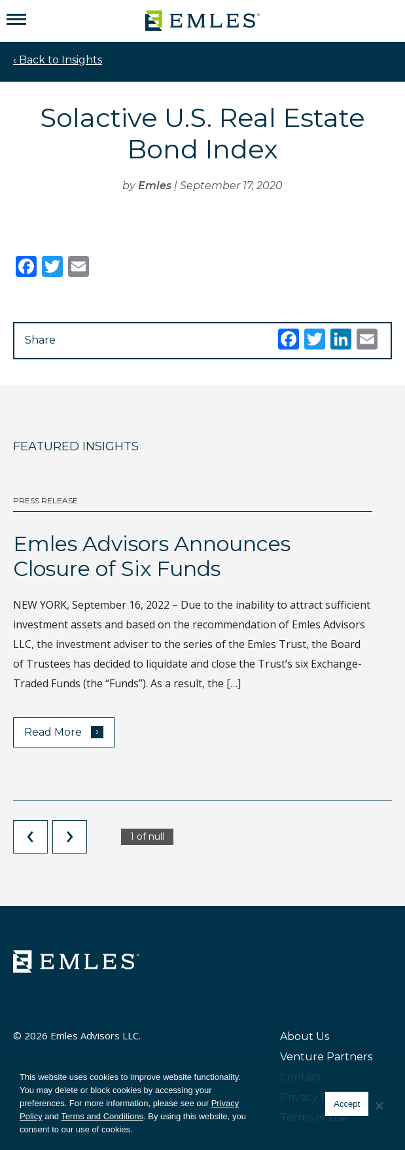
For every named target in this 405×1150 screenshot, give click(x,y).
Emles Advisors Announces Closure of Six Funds (152, 556)
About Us (304, 1036)
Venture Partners (326, 1057)
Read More (63, 731)
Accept (347, 1104)
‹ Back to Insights (57, 60)
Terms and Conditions (102, 1116)
